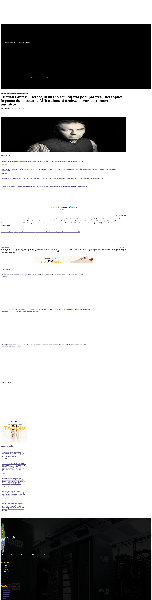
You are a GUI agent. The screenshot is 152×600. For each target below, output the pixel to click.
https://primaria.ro (63, 209)
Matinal (25, 93)
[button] (72, 66)
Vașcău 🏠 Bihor (6, 108)
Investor (20, 93)
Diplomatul (9, 93)
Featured (15, 93)
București (3, 93)
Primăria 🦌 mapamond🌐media (63, 207)
